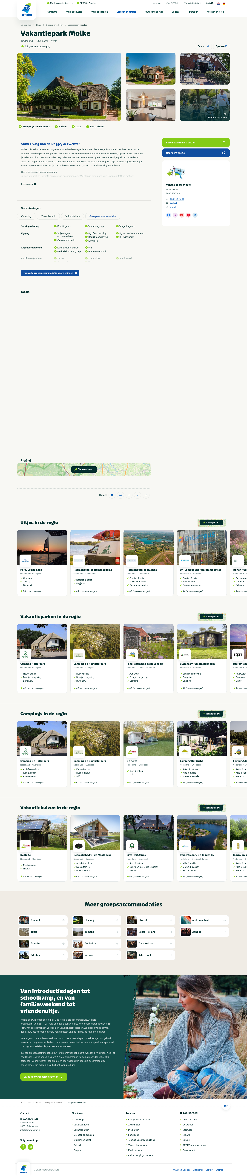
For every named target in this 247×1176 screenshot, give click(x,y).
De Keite (132, 761)
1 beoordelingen (34, 591)
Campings (52, 12)
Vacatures (157, 3)
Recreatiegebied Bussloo (142, 570)
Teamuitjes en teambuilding (141, 1140)
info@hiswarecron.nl (30, 1130)
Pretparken (133, 1130)
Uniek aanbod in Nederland (60, 3)
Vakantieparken (99, 12)
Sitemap (219, 1170)
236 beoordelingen (194, 782)
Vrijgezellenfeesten (137, 1145)
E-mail (173, 207)
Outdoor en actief (154, 12)
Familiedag (133, 1135)
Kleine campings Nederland (141, 1155)
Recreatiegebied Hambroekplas (93, 570)
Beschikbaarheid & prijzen (195, 142)
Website (174, 203)
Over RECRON (173, 3)
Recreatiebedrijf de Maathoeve (92, 855)
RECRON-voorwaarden (194, 1145)
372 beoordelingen (141, 688)
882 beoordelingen (88, 688)
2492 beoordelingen (39, 46)
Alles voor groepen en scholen (43, 1076)
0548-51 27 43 (177, 199)
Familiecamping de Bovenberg (145, 664)
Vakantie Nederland (192, 3)
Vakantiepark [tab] (48, 216)
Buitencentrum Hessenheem (197, 664)
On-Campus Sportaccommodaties (200, 570)
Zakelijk (176, 12)
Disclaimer (198, 1170)
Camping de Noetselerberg (90, 664)
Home (38, 25)
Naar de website (195, 153)
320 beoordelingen (194, 591)
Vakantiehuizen (74, 12)
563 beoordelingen (35, 688)
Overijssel (36, 573)
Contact (186, 1140)
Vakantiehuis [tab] (72, 216)
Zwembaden (134, 1124)
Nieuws (186, 1135)
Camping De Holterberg (34, 761)
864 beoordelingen (194, 876)
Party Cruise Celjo (31, 570)
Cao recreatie (189, 1150)
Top (226, 1105)
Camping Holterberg (32, 664)
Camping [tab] (26, 216)
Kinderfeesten (135, 1150)
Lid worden (188, 1124)
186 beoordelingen (194, 688)
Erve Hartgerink (136, 855)
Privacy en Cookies (181, 1170)
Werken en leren (215, 12)
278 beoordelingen (88, 591)
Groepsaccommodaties (77, 25)
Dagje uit (193, 12)
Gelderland (91, 573)
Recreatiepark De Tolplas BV (197, 855)
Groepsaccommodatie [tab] (102, 216)
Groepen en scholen (126, 12)
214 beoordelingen (88, 876)
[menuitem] (52, 11)
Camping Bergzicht (191, 761)
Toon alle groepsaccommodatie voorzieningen (50, 273)
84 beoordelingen (141, 876)
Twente (152, 667)
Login (209, 3)
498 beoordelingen (141, 591)
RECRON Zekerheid (87, 3)
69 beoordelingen (141, 782)
